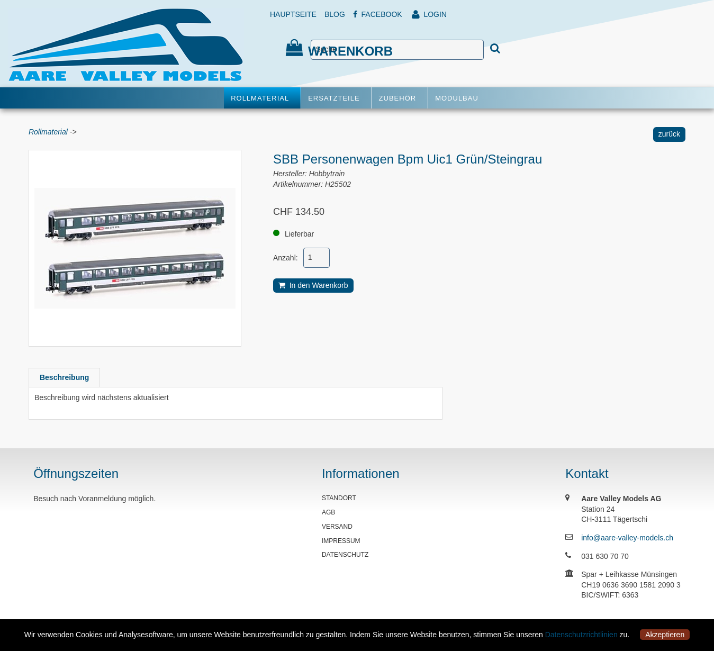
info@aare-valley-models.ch (627, 538)
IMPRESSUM (341, 541)
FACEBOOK (377, 14)
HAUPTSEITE (293, 14)
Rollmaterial (48, 132)
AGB (328, 512)
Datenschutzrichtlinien (581, 634)
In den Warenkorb (313, 285)
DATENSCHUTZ (345, 554)
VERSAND (337, 526)
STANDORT (339, 498)
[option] (135, 248)
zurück (669, 134)
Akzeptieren (664, 634)
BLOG (334, 14)
